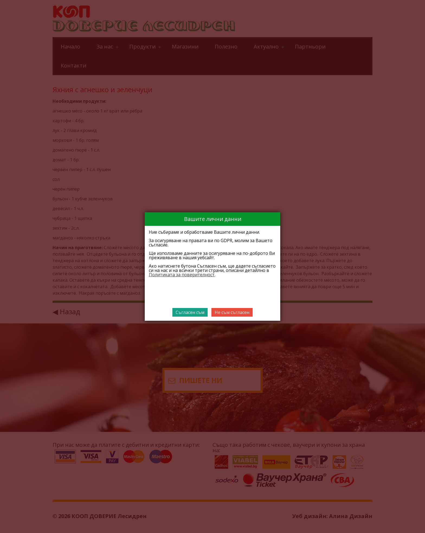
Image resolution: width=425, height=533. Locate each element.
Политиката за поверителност (182, 275)
